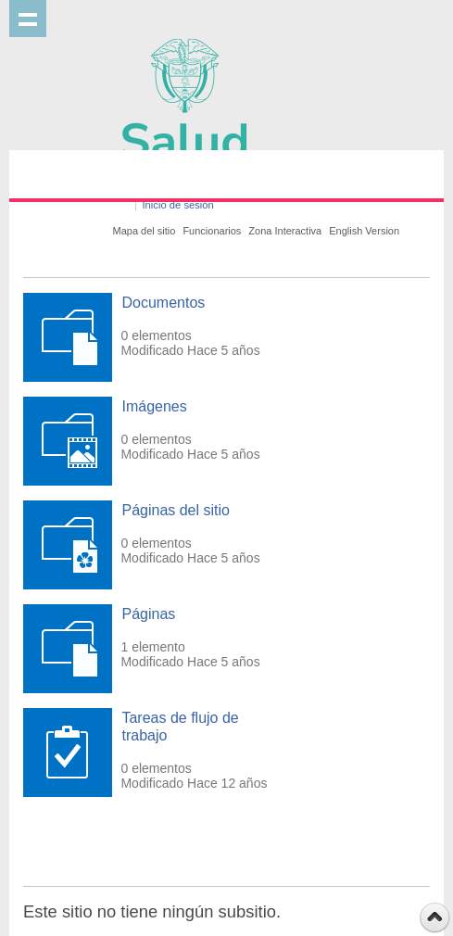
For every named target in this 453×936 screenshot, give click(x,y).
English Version (364, 230)
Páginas (148, 614)
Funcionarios (211, 230)
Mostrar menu (27, 18)
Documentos (163, 302)
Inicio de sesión (178, 204)
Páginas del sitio (175, 510)
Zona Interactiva (284, 230)
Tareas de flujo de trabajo (179, 726)
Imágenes (153, 406)
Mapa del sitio (144, 230)
